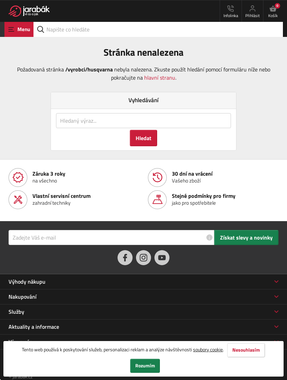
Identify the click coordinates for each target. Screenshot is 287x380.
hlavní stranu (159, 77)
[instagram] (143, 257)
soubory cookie (208, 349)
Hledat (143, 138)
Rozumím (145, 365)
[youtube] (161, 257)
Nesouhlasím (246, 349)
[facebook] (125, 257)
